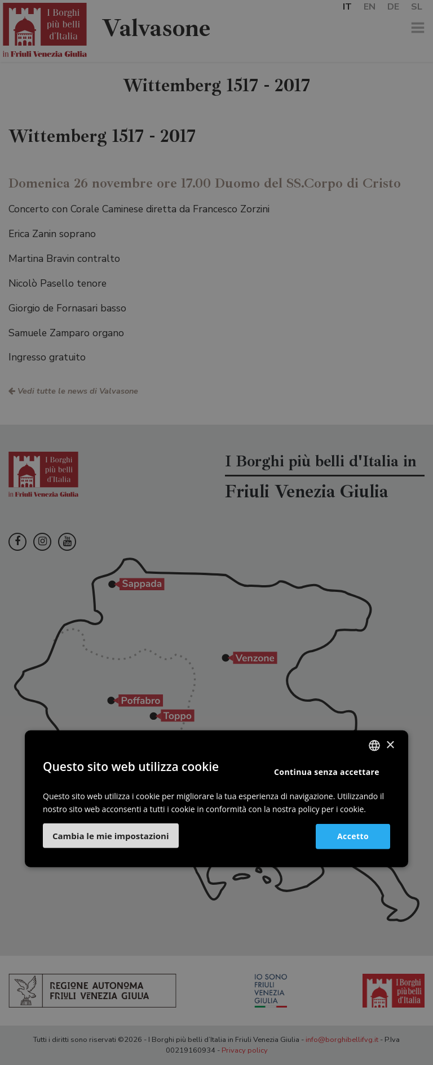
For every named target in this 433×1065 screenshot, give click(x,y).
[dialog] (216, 532)
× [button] (390, 745)
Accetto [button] (353, 836)
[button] (111, 835)
